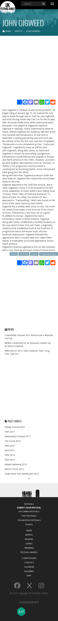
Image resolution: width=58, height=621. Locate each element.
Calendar (29, 566)
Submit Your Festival (29, 507)
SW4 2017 (10, 431)
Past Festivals (29, 515)
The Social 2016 (13, 441)
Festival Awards (29, 552)
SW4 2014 (10, 455)
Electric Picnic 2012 (14, 469)
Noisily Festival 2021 (15, 427)
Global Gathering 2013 (16, 464)
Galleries (29, 571)
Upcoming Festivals (29, 511)
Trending (29, 547)
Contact (29, 562)
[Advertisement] (29, 68)
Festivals (29, 504)
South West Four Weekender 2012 (22, 473)
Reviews (29, 539)
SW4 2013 (10, 459)
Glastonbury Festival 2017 (17, 436)
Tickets (29, 524)
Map (29, 575)
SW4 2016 (10, 445)
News (29, 530)
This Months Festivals (29, 520)
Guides (29, 543)
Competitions (29, 558)
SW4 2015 (10, 450)
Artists (29, 534)
